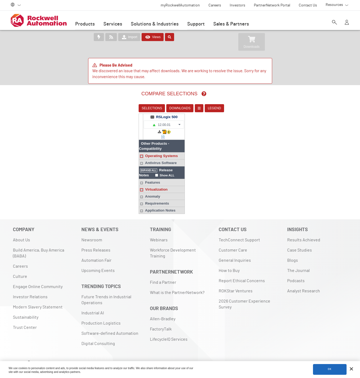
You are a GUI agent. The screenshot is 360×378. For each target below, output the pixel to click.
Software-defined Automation (109, 323)
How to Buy (229, 260)
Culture (20, 266)
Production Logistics (101, 313)
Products (85, 24)
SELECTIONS (134, 108)
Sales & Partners (231, 24)
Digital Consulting (98, 333)
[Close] (351, 369)
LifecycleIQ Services (169, 329)
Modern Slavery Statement (38, 297)
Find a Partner (163, 272)
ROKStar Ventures (236, 281)
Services (112, 24)
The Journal (298, 260)
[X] (39, 353)
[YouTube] (51, 353)
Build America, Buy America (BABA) (38, 243)
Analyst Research (303, 281)
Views (153, 37)
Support (196, 24)
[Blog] (63, 353)
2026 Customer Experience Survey (244, 294)
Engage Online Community (38, 276)
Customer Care (233, 240)
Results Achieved (303, 230)
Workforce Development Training (173, 243)
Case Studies (299, 240)
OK (330, 369)
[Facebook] (28, 353)
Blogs (292, 250)
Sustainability (25, 307)
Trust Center (25, 317)
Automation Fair (96, 250)
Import (129, 37)
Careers (20, 256)
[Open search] (334, 23)
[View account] (346, 23)
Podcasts (296, 270)
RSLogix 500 (220, 117)
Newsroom (91, 230)
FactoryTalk (161, 319)
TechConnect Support (239, 230)
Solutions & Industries (155, 24)
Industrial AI (92, 303)
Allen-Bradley (162, 309)
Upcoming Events (98, 260)
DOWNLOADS (162, 108)
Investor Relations (30, 287)
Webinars (159, 230)
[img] (186, 93)
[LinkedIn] (17, 353)
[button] (217, 125)
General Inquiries (235, 250)
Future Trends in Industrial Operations (106, 290)
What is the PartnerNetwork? (177, 282)
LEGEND (197, 108)
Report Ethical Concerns (242, 270)
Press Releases (95, 240)
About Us (21, 230)
